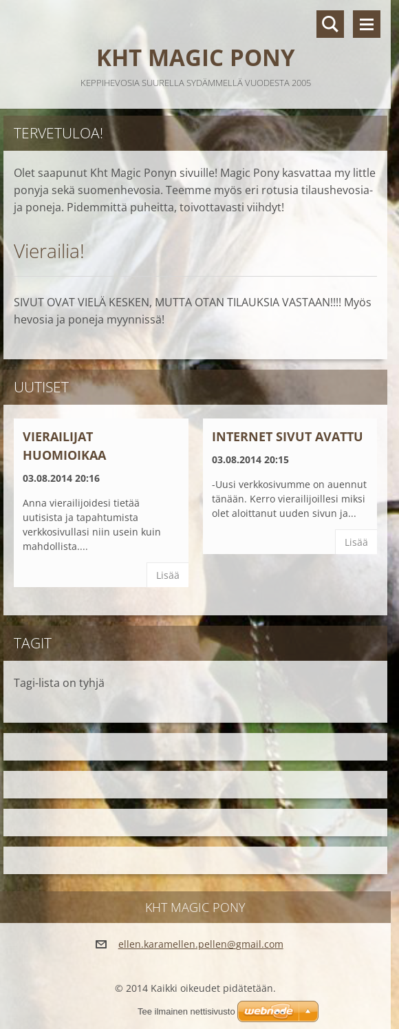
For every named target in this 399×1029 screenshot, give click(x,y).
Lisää (168, 575)
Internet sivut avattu (287, 436)
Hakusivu (330, 24)
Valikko (366, 24)
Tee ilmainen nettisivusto (186, 1011)
